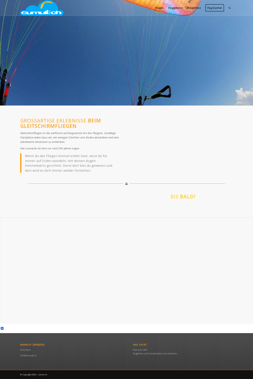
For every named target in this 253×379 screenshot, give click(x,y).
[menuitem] (159, 8)
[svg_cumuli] (42, 8)
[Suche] (229, 8)
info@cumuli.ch (28, 355)
